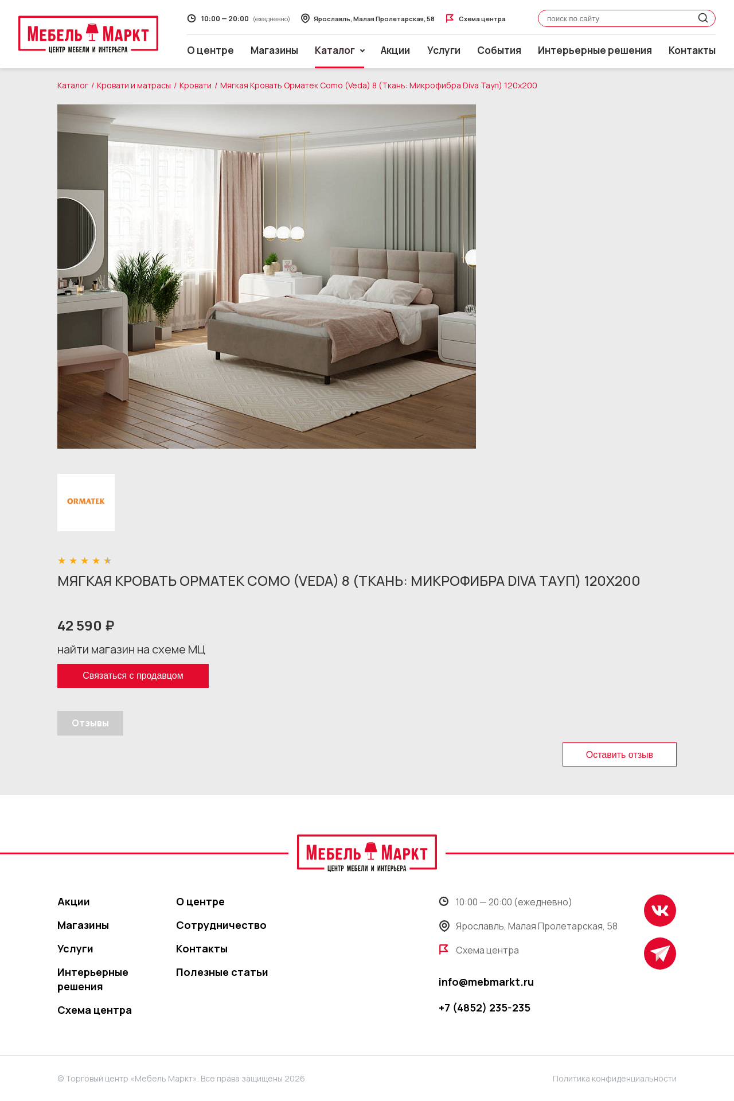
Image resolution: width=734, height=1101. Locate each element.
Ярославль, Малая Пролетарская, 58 (528, 926)
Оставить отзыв (619, 755)
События (499, 50)
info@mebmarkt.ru (486, 982)
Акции (395, 50)
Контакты (692, 50)
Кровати (195, 85)
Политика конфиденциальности (615, 1078)
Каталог (72, 85)
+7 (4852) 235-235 (484, 1007)
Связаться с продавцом (133, 675)
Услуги (443, 50)
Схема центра (94, 1010)
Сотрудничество (221, 925)
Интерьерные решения (595, 50)
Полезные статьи (222, 972)
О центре (210, 50)
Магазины (274, 50)
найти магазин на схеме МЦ (131, 649)
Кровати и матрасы (134, 85)
